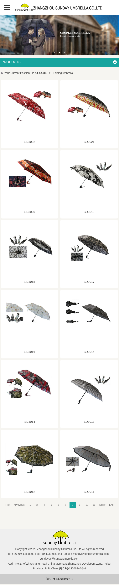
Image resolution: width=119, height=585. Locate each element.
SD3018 (29, 281)
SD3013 (89, 421)
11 (94, 505)
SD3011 (89, 491)
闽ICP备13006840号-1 (59, 578)
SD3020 (29, 211)
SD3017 (89, 281)
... (30, 505)
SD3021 (89, 141)
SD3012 (29, 491)
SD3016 (29, 351)
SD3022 (29, 141)
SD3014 (29, 421)
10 (86, 505)
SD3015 (89, 351)
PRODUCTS (39, 72)
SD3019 (89, 211)
